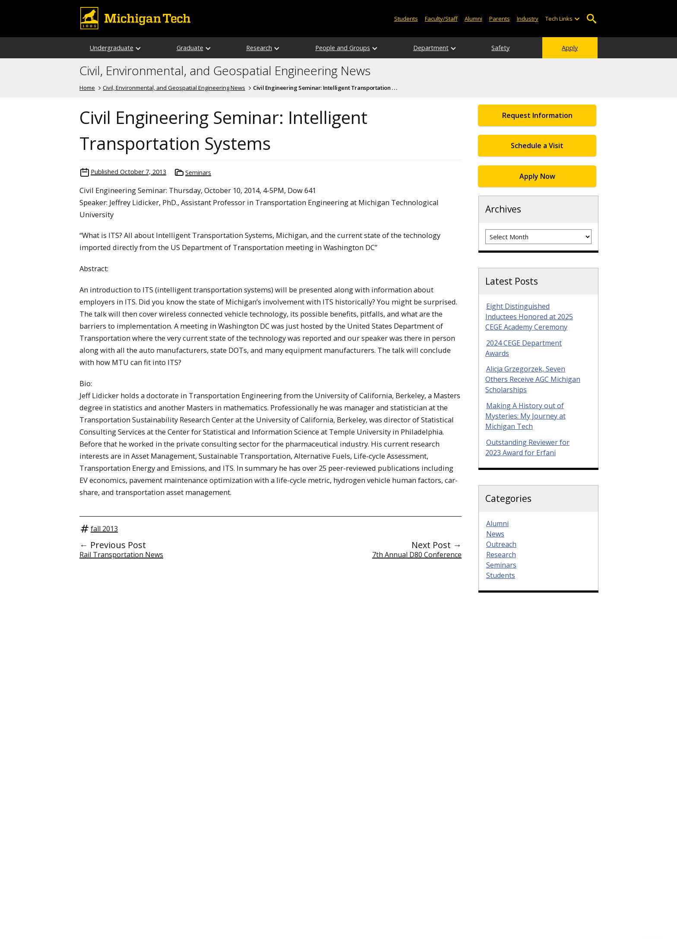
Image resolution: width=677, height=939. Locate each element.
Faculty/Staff (441, 18)
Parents (499, 18)
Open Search (591, 19)
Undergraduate (111, 48)
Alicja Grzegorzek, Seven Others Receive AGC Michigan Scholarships (532, 379)
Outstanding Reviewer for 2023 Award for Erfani (527, 447)
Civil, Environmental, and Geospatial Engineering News (224, 70)
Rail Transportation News (121, 554)
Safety (500, 48)
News (495, 534)
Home (87, 88)
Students (406, 18)
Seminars (198, 172)
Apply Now (537, 176)
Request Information (537, 115)
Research (259, 48)
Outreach (501, 544)
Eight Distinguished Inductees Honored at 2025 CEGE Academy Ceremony (529, 316)
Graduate (190, 48)
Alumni (473, 18)
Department (431, 48)
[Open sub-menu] (577, 19)
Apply (570, 48)
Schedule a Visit (537, 145)
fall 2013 (104, 528)
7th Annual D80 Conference (417, 554)
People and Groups (342, 48)
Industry (527, 18)
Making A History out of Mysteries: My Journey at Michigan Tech (525, 416)
